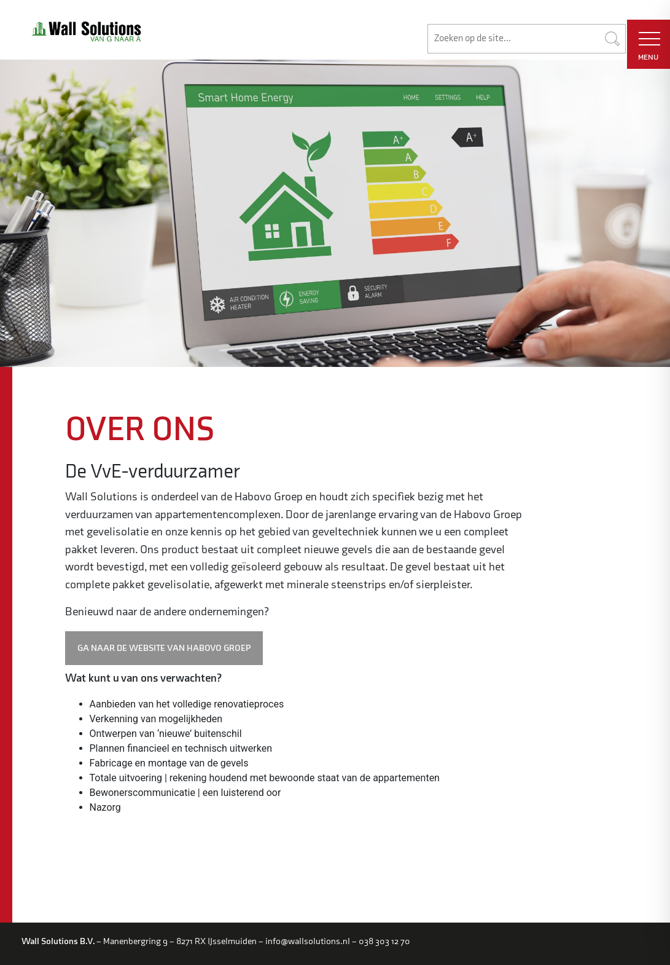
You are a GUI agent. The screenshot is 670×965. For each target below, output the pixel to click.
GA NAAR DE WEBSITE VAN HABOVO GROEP (164, 648)
